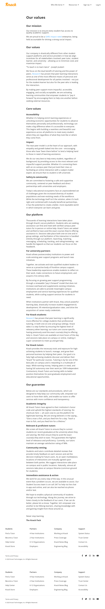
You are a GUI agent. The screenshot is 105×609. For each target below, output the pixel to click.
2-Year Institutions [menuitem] (37, 538)
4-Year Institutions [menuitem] (37, 533)
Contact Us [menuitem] (82, 542)
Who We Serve (57, 5)
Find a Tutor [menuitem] (10, 533)
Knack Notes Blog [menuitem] (61, 542)
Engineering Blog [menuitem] (60, 546)
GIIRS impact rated (53, 36)
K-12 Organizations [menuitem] (37, 542)
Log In (98, 5)
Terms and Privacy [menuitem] (11, 556)
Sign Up (86, 5)
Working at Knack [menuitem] (61, 533)
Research (36, 74)
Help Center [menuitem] (10, 542)
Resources (73, 5)
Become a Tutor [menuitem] (11, 538)
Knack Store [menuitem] (10, 546)
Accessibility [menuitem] (83, 546)
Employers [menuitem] (34, 546)
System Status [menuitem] (84, 533)
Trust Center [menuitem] (83, 538)
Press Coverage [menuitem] (60, 538)
